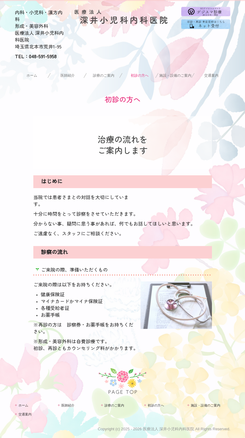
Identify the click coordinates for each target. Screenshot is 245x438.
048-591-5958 (43, 56)
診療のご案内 (103, 75)
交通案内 (211, 75)
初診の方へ (140, 75)
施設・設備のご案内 (175, 75)
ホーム (31, 75)
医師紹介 (67, 75)
